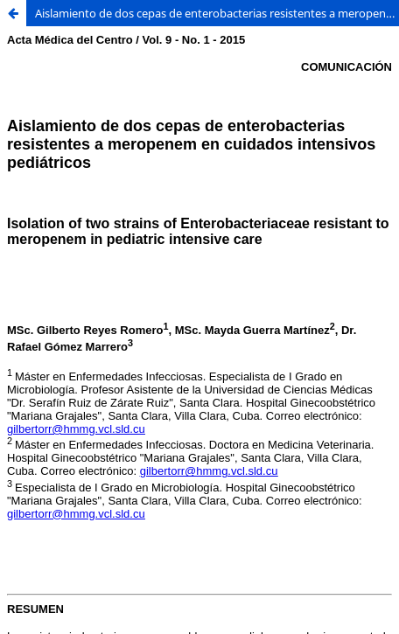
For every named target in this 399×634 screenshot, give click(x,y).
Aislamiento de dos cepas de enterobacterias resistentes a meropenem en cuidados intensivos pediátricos (217, 13)
